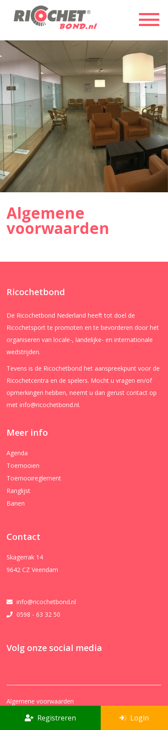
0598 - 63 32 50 (38, 615)
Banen (16, 503)
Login (134, 718)
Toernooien (23, 466)
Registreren (50, 718)
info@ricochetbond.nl (46, 602)
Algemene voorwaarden (40, 701)
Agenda (17, 453)
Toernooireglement (34, 478)
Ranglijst (18, 491)
